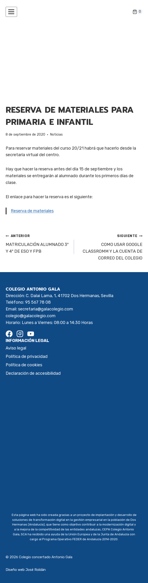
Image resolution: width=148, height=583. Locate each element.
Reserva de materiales (32, 210)
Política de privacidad (27, 356)
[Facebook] (9, 333)
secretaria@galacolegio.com (45, 309)
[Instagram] (19, 333)
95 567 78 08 (38, 302)
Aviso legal (16, 348)
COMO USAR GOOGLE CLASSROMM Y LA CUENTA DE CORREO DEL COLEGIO (110, 246)
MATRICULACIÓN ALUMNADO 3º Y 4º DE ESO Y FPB (38, 243)
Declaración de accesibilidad (33, 373)
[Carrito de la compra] (137, 11)
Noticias (56, 135)
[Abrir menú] (11, 12)
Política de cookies (24, 364)
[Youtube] (30, 333)
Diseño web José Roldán (26, 570)
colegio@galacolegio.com (31, 315)
